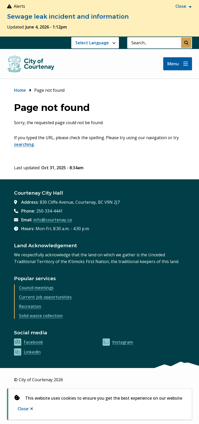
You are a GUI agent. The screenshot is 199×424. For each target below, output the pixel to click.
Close (23, 409)
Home (20, 90)
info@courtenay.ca (52, 220)
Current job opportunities (45, 297)
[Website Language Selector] (95, 42)
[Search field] (154, 43)
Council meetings (36, 288)
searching (24, 144)
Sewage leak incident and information (68, 16)
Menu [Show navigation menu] (173, 64)
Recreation (30, 306)
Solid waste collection (41, 316)
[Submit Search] (186, 43)
